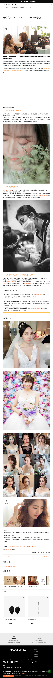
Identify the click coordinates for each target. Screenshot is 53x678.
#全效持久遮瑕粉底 (7, 567)
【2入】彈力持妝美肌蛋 (10, 619)
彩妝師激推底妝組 (7, 190)
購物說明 (36, 651)
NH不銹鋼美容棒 (32, 619)
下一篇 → (46, 556)
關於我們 (36, 649)
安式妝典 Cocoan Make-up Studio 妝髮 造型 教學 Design (22, 546)
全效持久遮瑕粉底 (42, 196)
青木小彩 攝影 (8, 549)
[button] (12, 1)
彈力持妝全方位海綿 (29, 284)
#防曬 (14, 567)
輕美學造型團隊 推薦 (32, 586)
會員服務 (36, 654)
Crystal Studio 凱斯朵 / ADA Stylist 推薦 (13, 586)
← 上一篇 (6, 556)
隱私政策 (36, 656)
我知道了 (8, 676)
